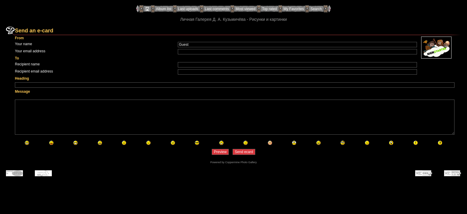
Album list (164, 9)
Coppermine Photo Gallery (241, 162)
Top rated (269, 9)
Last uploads (188, 9)
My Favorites (294, 9)
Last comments (217, 9)
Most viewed (246, 9)
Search (316, 9)
